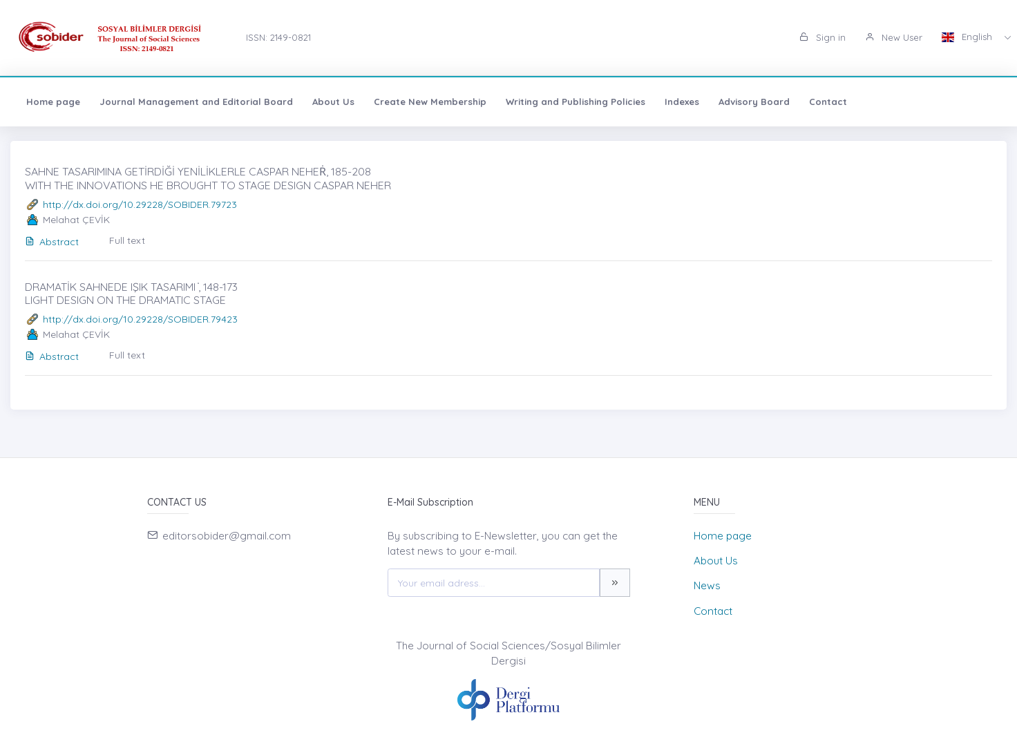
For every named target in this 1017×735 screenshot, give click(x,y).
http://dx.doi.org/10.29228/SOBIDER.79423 (140, 319)
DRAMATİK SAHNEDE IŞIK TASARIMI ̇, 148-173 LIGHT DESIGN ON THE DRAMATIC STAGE (131, 293)
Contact (828, 101)
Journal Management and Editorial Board (196, 101)
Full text (127, 240)
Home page (53, 101)
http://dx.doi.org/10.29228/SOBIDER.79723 (140, 204)
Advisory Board (754, 101)
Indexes (682, 101)
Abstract (52, 242)
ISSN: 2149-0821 (278, 37)
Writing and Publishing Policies (575, 101)
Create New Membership (430, 101)
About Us (333, 101)
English (968, 36)
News (707, 585)
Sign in (822, 37)
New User (893, 37)
